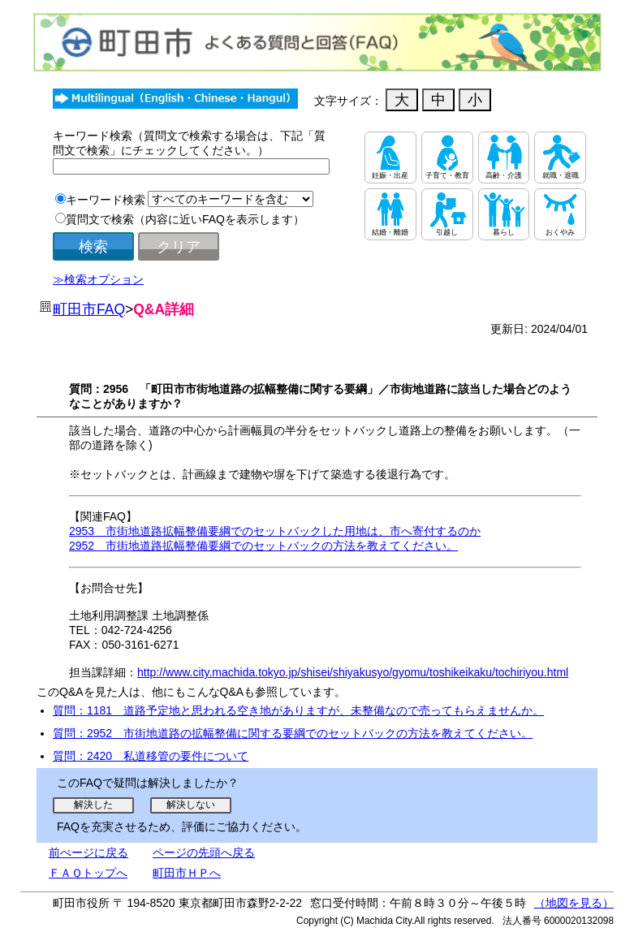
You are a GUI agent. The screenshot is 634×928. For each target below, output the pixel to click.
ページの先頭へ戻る (204, 852)
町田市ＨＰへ (187, 872)
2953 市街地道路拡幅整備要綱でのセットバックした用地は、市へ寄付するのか (275, 530)
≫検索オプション (98, 279)
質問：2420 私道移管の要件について (150, 755)
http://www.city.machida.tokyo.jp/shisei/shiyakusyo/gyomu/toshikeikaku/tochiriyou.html (352, 672)
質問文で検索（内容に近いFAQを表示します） (185, 219)
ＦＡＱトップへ (88, 872)
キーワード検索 (105, 199)
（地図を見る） (574, 902)
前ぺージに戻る (88, 852)
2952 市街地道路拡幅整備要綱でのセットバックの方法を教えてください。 (263, 545)
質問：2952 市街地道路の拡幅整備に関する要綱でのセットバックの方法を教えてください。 (293, 733)
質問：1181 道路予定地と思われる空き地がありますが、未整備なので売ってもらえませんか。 (298, 710)
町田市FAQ (89, 309)
